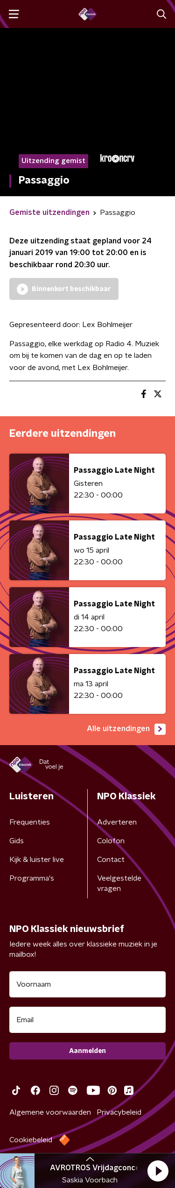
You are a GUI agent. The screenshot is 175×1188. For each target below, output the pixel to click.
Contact (111, 859)
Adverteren (117, 822)
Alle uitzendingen (126, 729)
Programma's (31, 878)
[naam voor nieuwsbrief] (87, 984)
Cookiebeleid (30, 1140)
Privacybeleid (119, 1112)
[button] (158, 1171)
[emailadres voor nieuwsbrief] (87, 1020)
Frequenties (29, 822)
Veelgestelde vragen (119, 883)
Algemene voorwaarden (50, 1112)
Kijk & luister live (36, 859)
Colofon (111, 841)
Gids (16, 841)
